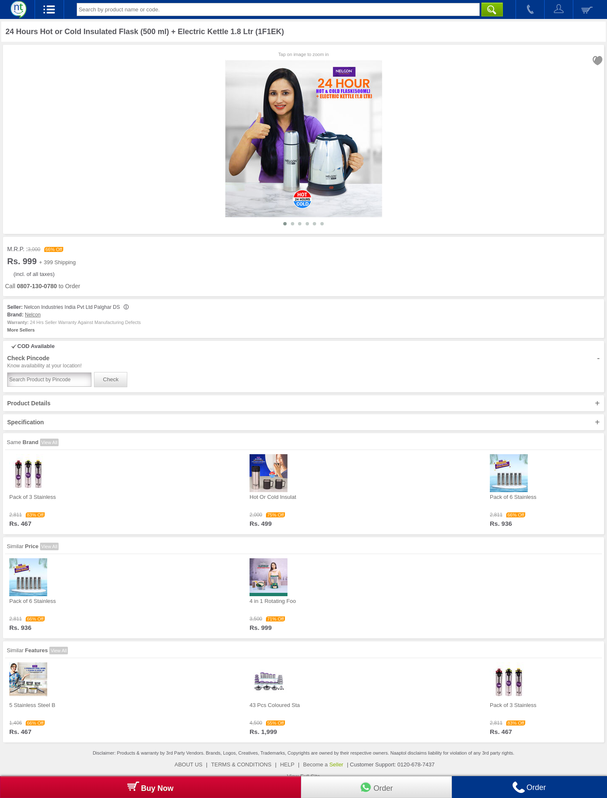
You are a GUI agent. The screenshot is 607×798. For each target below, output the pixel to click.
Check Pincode (303, 362)
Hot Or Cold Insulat (273, 497)
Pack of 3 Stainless (32, 497)
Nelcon (32, 315)
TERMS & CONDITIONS (241, 764)
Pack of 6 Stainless (513, 497)
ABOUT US (188, 764)
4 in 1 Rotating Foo (273, 601)
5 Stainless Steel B (32, 705)
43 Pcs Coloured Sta (275, 705)
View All (49, 442)
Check (110, 379)
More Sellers (21, 329)
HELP (287, 764)
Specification (303, 422)
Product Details (303, 403)
